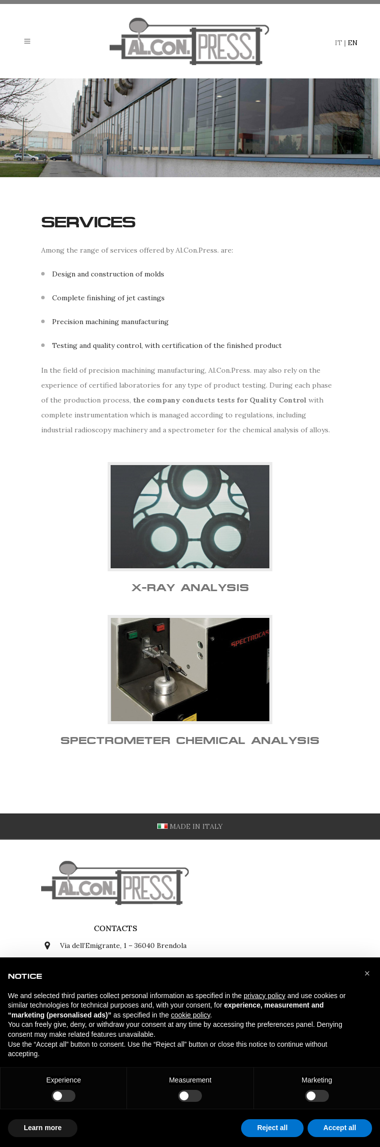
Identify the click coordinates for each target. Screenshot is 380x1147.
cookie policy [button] (190, 1015)
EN (353, 42)
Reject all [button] (272, 1128)
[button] (367, 973)
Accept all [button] (339, 1128)
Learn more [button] (43, 1128)
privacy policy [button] (264, 996)
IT (338, 42)
